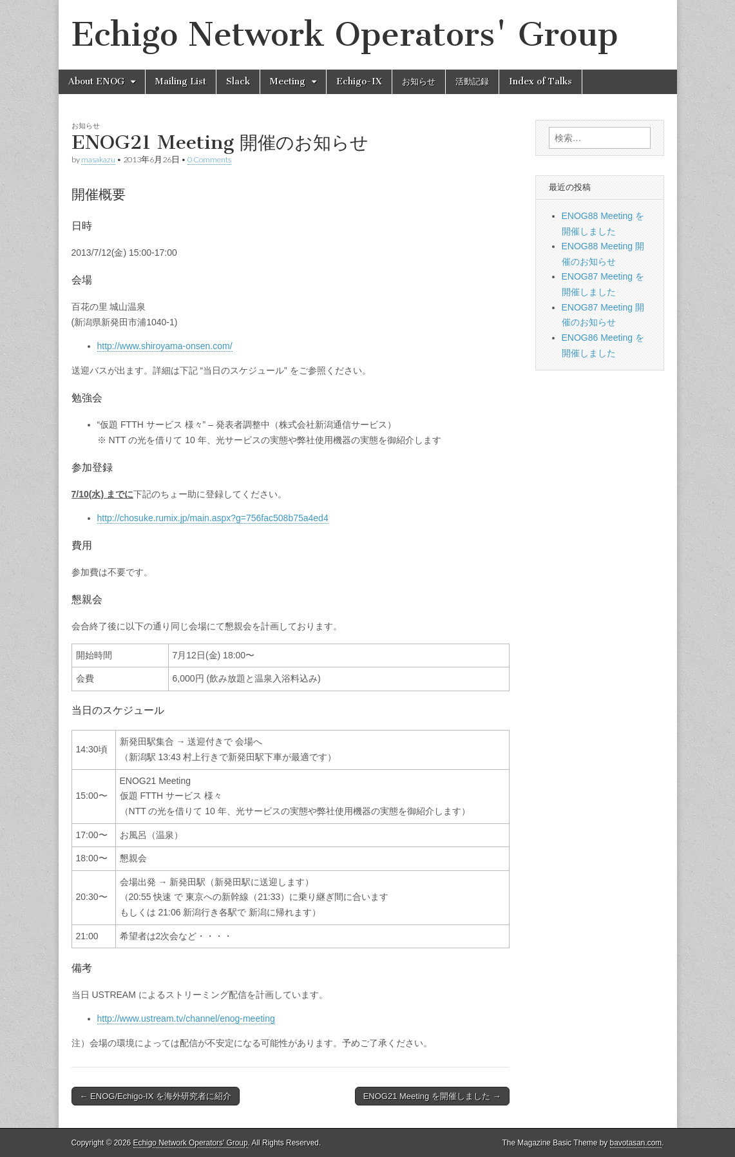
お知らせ (418, 81)
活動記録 (472, 81)
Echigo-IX (359, 81)
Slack (238, 81)
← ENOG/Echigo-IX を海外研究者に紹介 (155, 1096)
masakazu (98, 159)
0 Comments (209, 159)
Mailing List (180, 81)
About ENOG (96, 81)
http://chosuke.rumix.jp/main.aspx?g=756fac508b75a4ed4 (213, 518)
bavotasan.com (636, 1142)
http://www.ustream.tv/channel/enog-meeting (186, 1018)
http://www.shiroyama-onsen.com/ (165, 346)
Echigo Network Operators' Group (345, 34)
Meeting (287, 81)
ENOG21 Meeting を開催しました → (432, 1096)
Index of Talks (540, 81)
